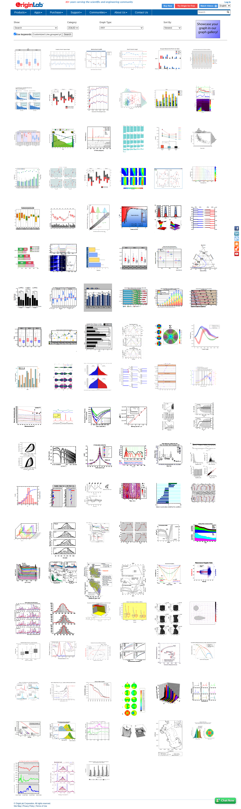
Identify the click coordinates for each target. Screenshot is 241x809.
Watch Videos (208, 6)
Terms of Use (41, 806)
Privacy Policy (28, 806)
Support (76, 12)
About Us (120, 12)
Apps (38, 12)
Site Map (17, 806)
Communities (98, 12)
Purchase (56, 12)
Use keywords (23, 34)
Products (20, 12)
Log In (228, 2)
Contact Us (141, 12)
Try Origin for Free (186, 6)
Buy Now (168, 6)
